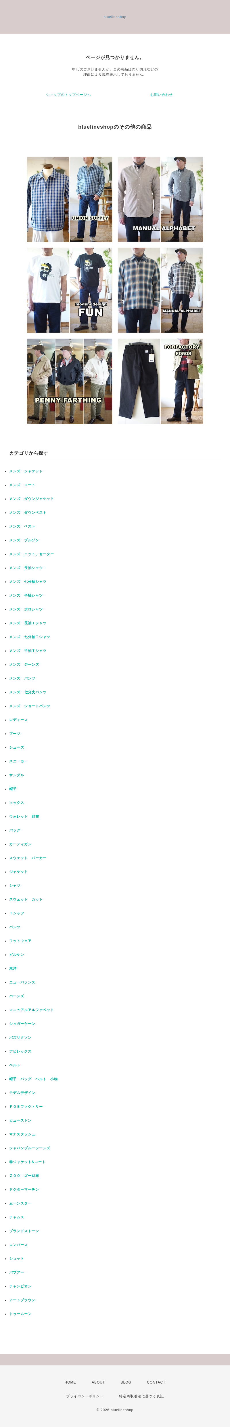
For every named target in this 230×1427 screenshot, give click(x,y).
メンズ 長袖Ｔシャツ (28, 623)
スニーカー (18, 761)
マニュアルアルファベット (31, 1010)
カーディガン (20, 844)
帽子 (13, 789)
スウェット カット (26, 899)
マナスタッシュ (22, 1134)
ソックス (16, 803)
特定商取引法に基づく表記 (141, 1396)
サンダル (16, 775)
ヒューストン (20, 1120)
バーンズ (16, 996)
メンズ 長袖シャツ (26, 568)
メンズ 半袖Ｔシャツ (28, 651)
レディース (20, 720)
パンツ (14, 927)
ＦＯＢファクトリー (26, 1107)
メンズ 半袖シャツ (26, 595)
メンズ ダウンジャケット (31, 499)
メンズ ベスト (22, 526)
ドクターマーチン (24, 1190)
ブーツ (14, 734)
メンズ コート (22, 485)
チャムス (16, 1217)
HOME (70, 1382)
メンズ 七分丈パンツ (28, 692)
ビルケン (16, 955)
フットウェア (20, 941)
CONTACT (156, 1382)
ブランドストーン (24, 1231)
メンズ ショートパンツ (29, 706)
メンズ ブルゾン (24, 540)
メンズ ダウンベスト (28, 513)
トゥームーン (20, 1314)
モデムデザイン (22, 1093)
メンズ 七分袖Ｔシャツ (29, 637)
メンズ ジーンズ (24, 665)
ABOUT (98, 1382)
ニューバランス (22, 982)
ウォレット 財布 (24, 817)
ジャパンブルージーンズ (29, 1148)
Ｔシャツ (16, 913)
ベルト (14, 1065)
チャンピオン (20, 1286)
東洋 (13, 968)
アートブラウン (22, 1300)
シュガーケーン (22, 1024)
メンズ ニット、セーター (31, 554)
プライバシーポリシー (84, 1396)
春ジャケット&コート (27, 1162)
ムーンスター (20, 1203)
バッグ (14, 830)
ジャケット (18, 872)
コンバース (18, 1245)
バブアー (16, 1272)
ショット (16, 1259)
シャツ (14, 886)
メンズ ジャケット (26, 471)
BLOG (126, 1382)
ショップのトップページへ (68, 95)
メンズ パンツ (22, 678)
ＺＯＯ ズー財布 (24, 1176)
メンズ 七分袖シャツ (28, 582)
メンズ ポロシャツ (26, 609)
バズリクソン (20, 1038)
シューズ (16, 747)
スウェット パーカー (28, 858)
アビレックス (20, 1051)
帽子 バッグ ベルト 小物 (33, 1079)
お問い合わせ (161, 95)
